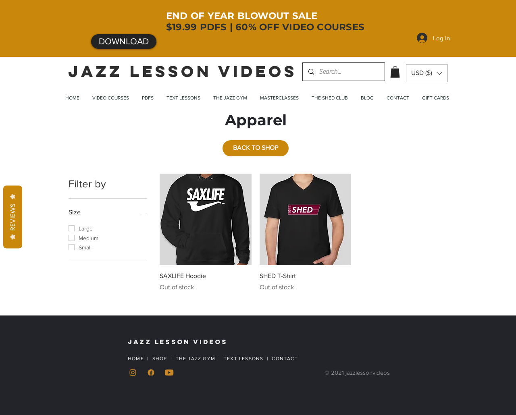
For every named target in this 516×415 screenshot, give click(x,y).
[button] (395, 72)
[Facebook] (151, 372)
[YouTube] (169, 372)
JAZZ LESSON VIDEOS (182, 71)
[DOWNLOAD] (123, 41)
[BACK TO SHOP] (256, 148)
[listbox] (426, 73)
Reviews (12, 217)
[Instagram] (133, 372)
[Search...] (343, 72)
